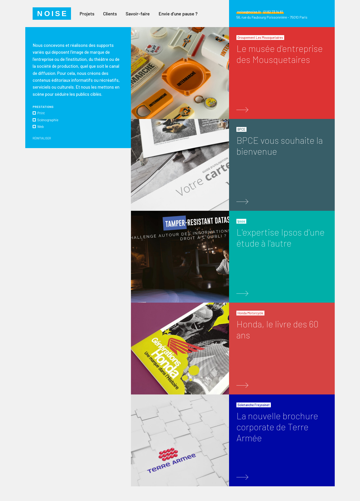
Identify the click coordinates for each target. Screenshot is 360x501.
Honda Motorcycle (250, 313)
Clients (110, 13)
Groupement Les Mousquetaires (260, 37)
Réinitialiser (42, 138)
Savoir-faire (138, 13)
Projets (86, 13)
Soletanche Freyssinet (254, 405)
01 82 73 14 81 (273, 11)
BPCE (241, 129)
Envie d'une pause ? (178, 13)
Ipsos (241, 221)
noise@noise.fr (249, 11)
